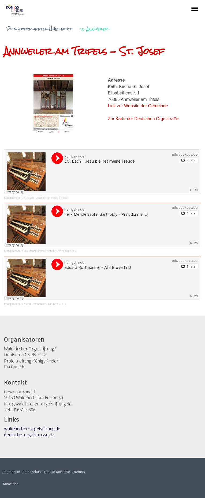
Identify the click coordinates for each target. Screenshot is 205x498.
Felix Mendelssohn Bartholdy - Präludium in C (49, 251)
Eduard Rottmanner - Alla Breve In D (44, 304)
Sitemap (78, 472)
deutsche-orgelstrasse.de (29, 434)
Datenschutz (32, 472)
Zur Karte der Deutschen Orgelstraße (143, 118)
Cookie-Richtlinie (57, 472)
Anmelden (10, 484)
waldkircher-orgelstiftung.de (32, 428)
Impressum (11, 472)
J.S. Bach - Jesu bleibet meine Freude (45, 197)
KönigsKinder (12, 197)
